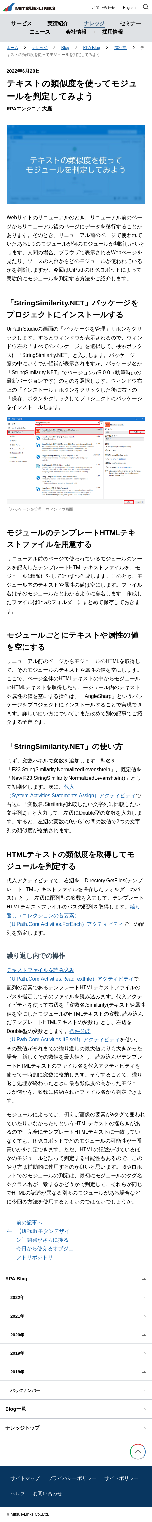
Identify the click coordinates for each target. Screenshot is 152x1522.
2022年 (120, 48)
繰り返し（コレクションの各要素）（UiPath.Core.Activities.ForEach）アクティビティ (74, 915)
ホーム (12, 48)
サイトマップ (25, 1478)
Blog (65, 48)
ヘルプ (17, 1493)
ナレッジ (40, 48)
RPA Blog (91, 48)
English (129, 7)
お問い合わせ (103, 7)
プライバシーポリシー (72, 1478)
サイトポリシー (121, 1478)
